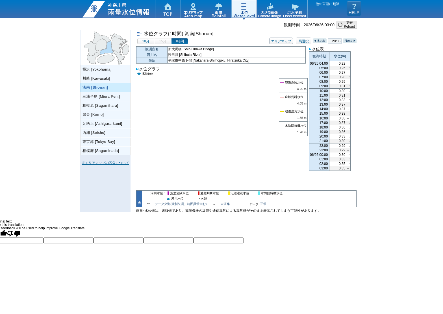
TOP (168, 10)
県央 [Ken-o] (93, 114)
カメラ (269, 10)
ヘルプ (354, 8)
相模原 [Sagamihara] (100, 105)
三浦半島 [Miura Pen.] (101, 96)
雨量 (218, 10)
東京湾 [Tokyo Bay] (98, 141)
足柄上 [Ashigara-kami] (102, 123)
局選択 (304, 41)
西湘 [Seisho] (93, 132)
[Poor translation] (14, 233)
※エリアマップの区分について (105, 163)
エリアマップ (193, 10)
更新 (346, 25)
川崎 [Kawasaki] (96, 78)
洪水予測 (295, 10)
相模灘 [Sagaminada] (100, 151)
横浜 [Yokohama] (97, 69)
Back (320, 40)
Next (350, 40)
